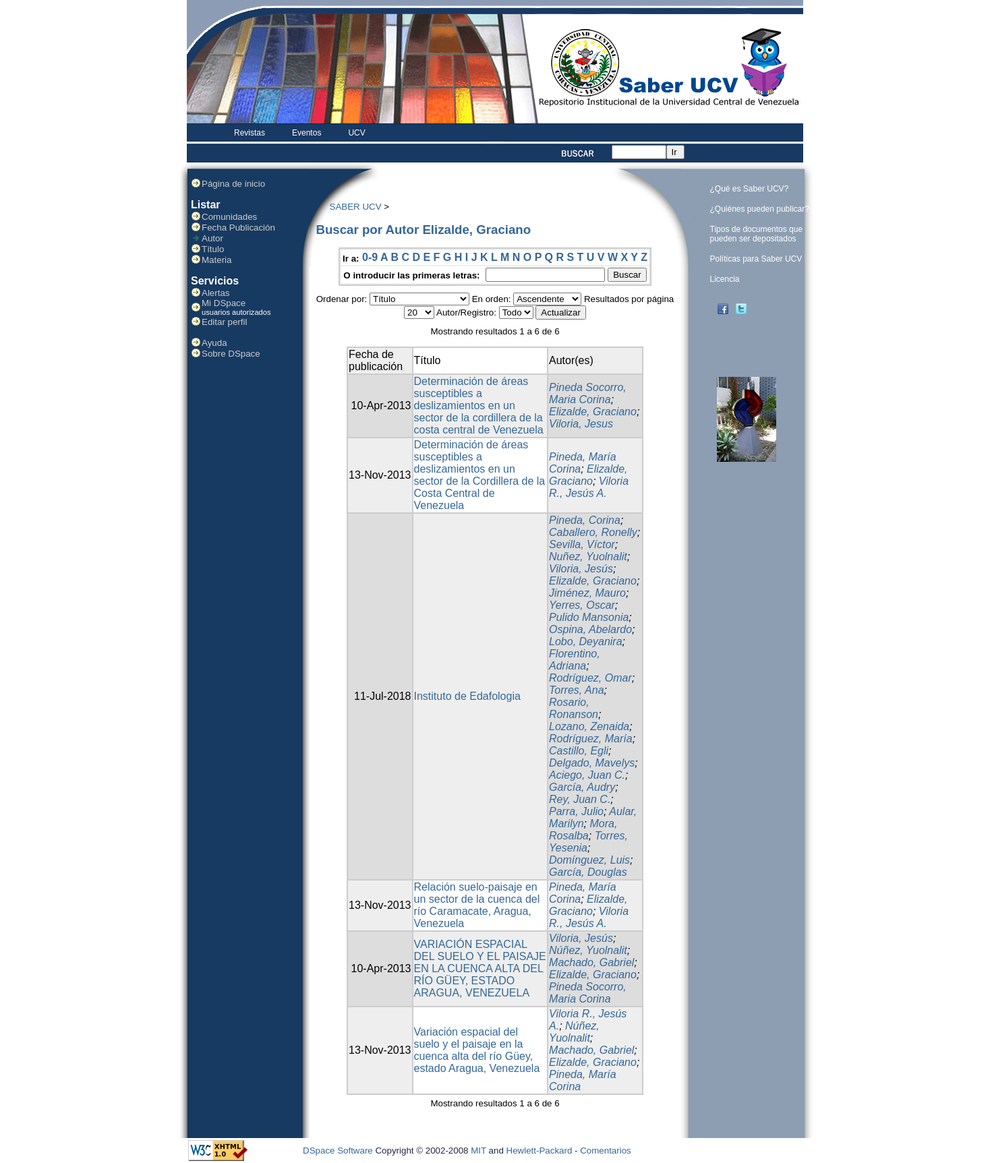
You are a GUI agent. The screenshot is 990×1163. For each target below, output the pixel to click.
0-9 (370, 257)
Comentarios (605, 1150)
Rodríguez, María (591, 738)
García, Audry (582, 787)
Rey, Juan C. (579, 799)
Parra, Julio (576, 811)
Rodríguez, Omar (590, 678)
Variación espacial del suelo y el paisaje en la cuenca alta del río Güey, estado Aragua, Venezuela (477, 1050)
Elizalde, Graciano (593, 411)
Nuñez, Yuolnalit (588, 556)
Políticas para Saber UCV (756, 259)
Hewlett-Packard (539, 1150)
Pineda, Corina (584, 520)
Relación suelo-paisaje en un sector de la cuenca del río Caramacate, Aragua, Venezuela (477, 905)
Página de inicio (233, 184)
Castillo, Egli (578, 750)
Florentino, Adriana (574, 660)
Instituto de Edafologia (467, 696)
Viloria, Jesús (581, 568)
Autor (212, 238)
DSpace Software (338, 1150)
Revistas (249, 133)
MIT (478, 1150)
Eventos (306, 133)
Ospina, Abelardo (590, 629)
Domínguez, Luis (589, 860)
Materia (216, 260)
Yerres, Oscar (582, 605)
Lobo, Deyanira (585, 641)
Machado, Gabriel (591, 962)
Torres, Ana (576, 690)
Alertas (215, 293)
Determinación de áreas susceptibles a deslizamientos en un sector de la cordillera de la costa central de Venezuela (479, 406)
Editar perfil (224, 322)
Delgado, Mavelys (592, 763)
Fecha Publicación (238, 227)
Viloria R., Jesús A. (589, 487)
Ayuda (214, 343)
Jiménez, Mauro (587, 593)
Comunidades (229, 217)
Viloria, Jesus (581, 423)
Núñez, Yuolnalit (588, 950)
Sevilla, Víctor (582, 544)
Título (213, 249)
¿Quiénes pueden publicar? (759, 209)
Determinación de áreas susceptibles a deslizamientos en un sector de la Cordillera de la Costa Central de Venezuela (480, 475)
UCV (356, 133)
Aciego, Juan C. (587, 775)
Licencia (725, 279)
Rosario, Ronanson (573, 708)
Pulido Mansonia (589, 617)
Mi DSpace (223, 303)
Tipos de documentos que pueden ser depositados (756, 234)
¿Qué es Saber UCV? (749, 188)
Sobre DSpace (231, 354)
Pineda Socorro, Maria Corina (588, 393)
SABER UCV (356, 207)
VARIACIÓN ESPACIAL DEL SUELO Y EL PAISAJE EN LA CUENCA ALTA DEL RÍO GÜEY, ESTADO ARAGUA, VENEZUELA (480, 968)
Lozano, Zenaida (589, 726)
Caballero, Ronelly (593, 532)
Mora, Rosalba (583, 829)
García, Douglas (588, 872)
